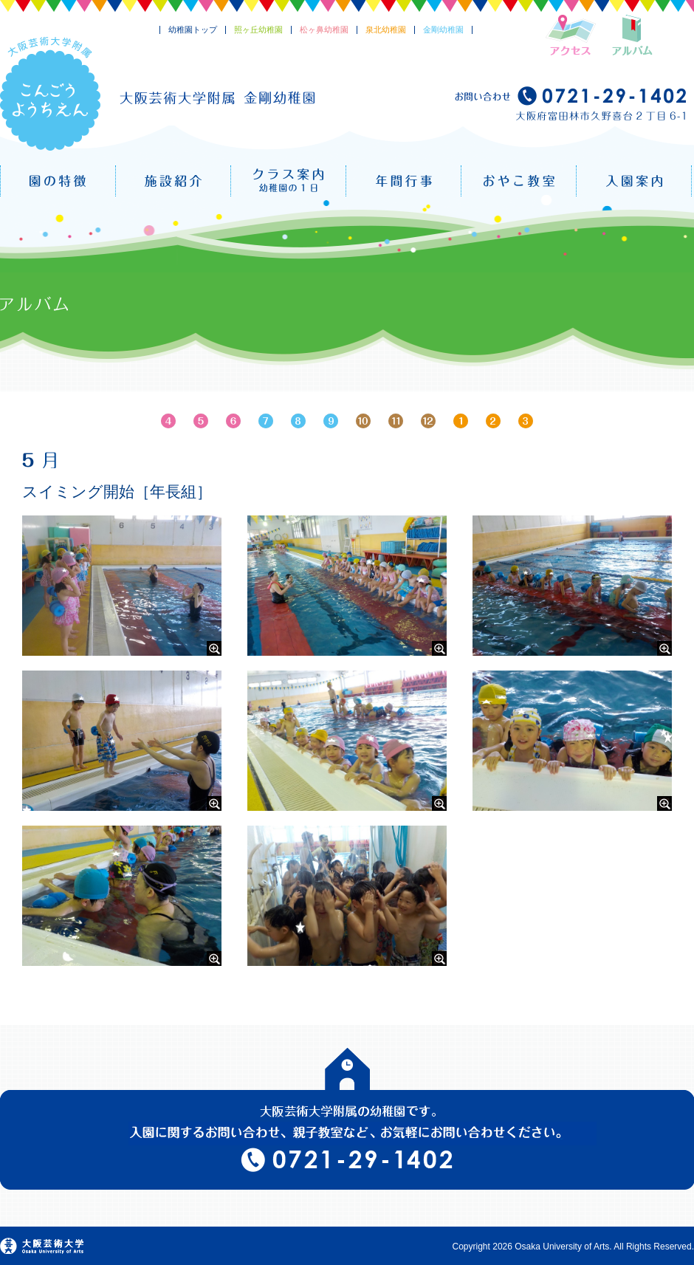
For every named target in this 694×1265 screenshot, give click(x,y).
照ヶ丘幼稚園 (258, 29)
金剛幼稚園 (443, 29)
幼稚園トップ (192, 29)
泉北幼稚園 (385, 29)
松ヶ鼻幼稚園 (324, 29)
